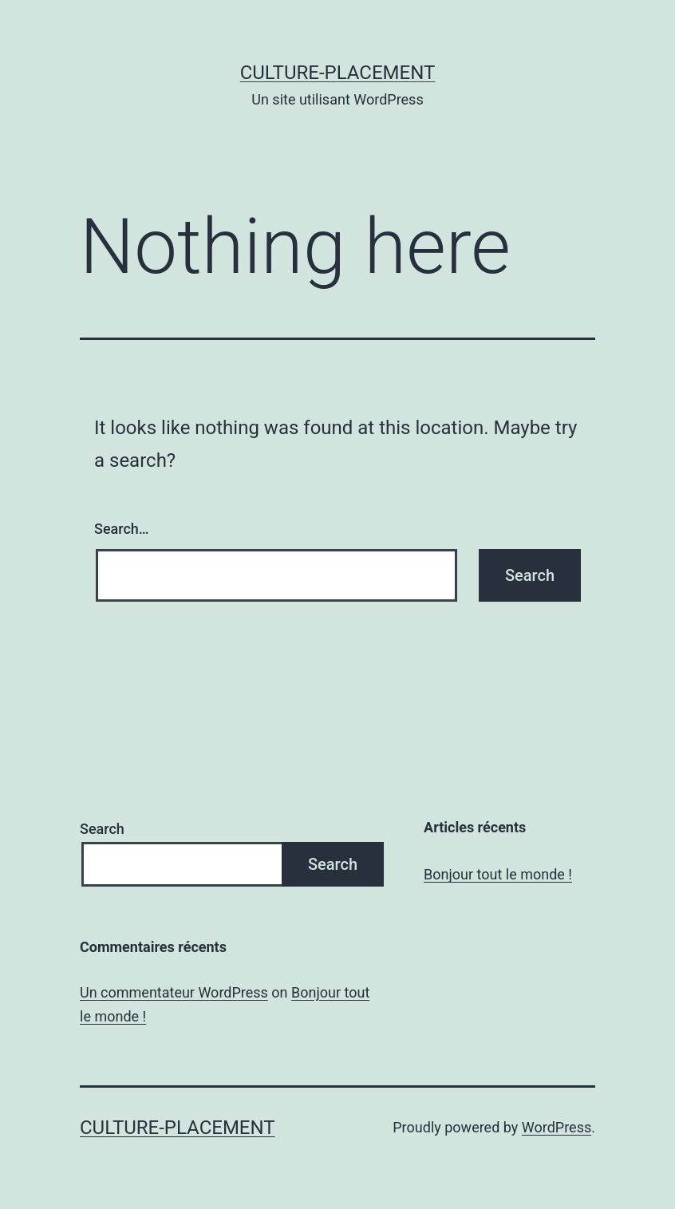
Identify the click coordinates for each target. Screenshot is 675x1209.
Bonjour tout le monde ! (498, 874)
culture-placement (338, 72)
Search (102, 828)
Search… (121, 528)
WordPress (556, 1127)
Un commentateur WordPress (174, 992)
